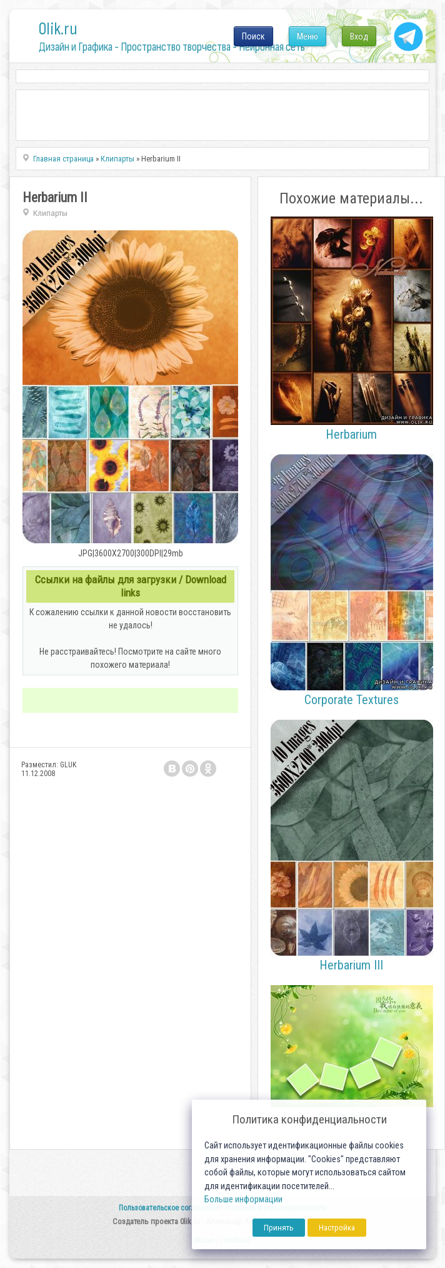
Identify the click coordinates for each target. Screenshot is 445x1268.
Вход (359, 36)
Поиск (253, 36)
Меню (307, 36)
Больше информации (243, 1199)
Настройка (337, 1227)
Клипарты (50, 213)
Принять (279, 1227)
